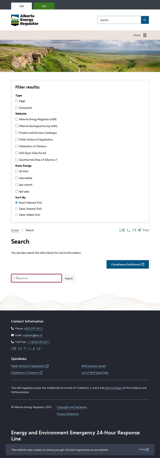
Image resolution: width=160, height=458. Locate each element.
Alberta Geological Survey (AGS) (36, 125)
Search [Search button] (69, 278)
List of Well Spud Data (94, 372)
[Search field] (119, 20)
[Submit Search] (145, 20)
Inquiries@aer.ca (32, 335)
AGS (47, 6)
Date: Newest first (28, 208)
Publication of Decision (31, 146)
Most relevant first (28, 202)
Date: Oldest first (27, 214)
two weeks (23, 177)
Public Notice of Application (34, 139)
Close (142, 449)
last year (22, 191)
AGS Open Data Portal (30, 152)
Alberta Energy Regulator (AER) (35, 119)
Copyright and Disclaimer (72, 407)
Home (15, 230)
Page (20, 100)
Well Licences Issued (93, 365)
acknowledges (113, 387)
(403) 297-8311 (33, 328)
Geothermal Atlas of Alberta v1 (36, 159)
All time (21, 171)
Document (23, 107)
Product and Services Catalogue (36, 132)
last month (23, 184)
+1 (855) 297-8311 (38, 341)
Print (143, 230)
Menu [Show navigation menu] (137, 35)
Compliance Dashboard (130, 265)
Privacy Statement (68, 413)
